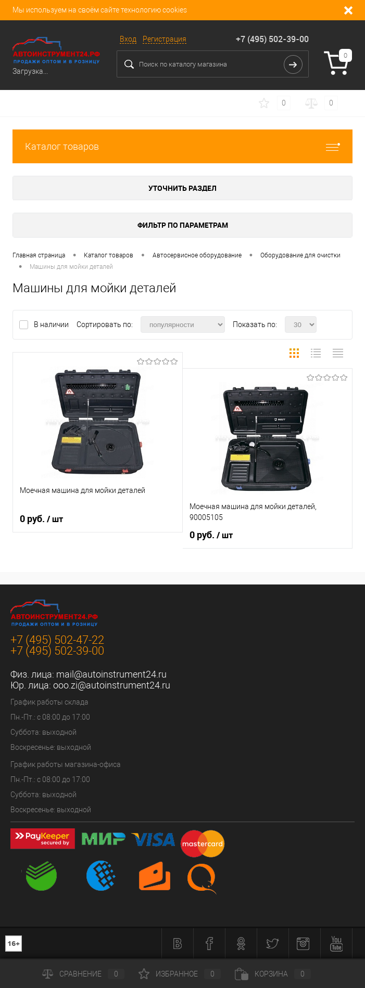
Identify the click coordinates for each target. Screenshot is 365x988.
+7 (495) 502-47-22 (57, 639)
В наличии (52, 324)
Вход (128, 39)
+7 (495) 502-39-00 (272, 39)
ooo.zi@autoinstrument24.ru (111, 685)
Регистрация (164, 39)
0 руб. (41, 519)
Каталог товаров (182, 146)
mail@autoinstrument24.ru (111, 674)
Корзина (273, 974)
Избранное (180, 974)
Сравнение (83, 974)
